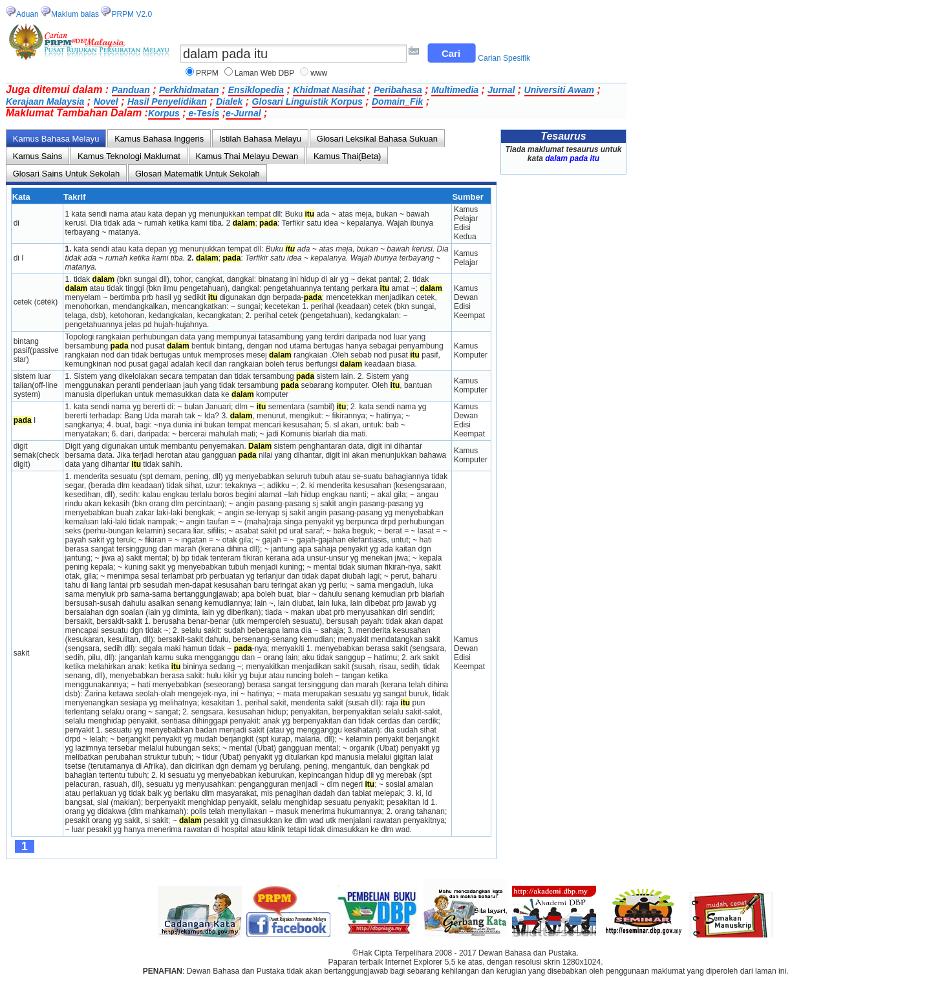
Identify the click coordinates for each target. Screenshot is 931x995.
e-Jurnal (243, 113)
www (318, 73)
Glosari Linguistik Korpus (307, 101)
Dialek (229, 101)
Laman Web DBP (265, 73)
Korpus (164, 113)
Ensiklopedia (256, 90)
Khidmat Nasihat (328, 90)
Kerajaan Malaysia (45, 101)
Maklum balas (75, 14)
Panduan (131, 90)
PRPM (207, 73)
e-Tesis (203, 113)
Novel (106, 101)
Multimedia (454, 90)
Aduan (27, 14)
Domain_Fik (397, 101)
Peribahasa (398, 90)
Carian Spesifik (504, 58)
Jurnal (501, 90)
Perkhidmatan (189, 90)
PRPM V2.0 (131, 14)
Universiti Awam (559, 90)
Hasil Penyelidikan (167, 101)
